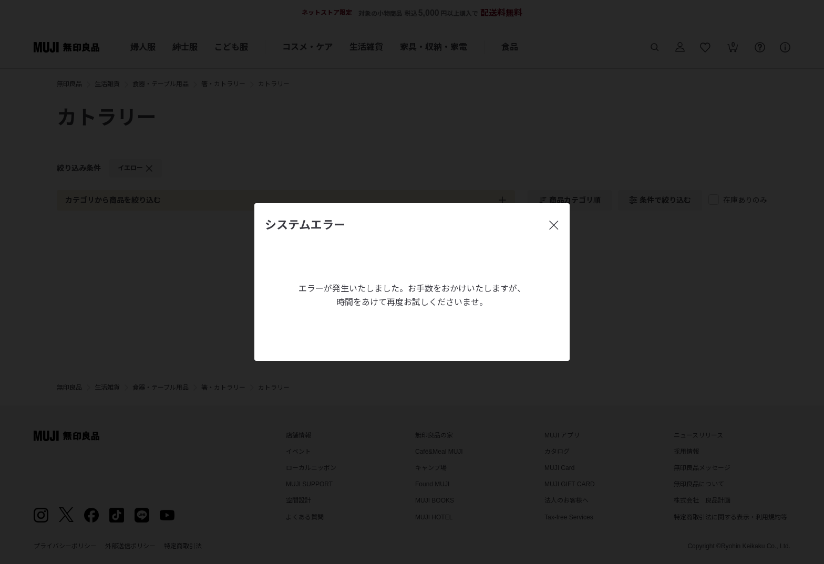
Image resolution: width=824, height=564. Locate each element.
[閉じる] (554, 225)
